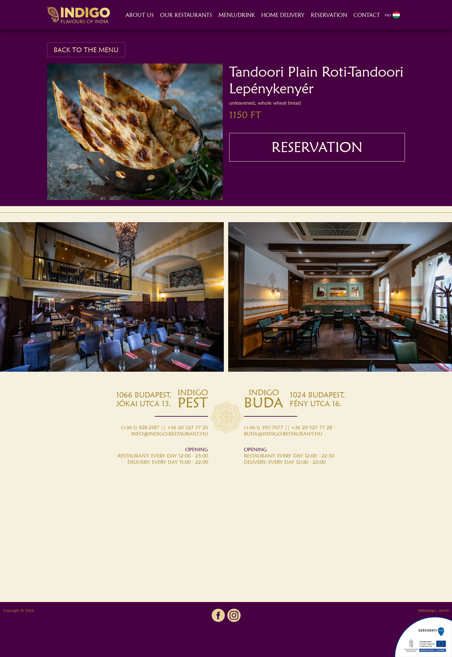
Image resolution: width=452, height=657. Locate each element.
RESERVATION (329, 15)
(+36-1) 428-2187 (140, 427)
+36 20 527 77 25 (187, 427)
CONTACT (366, 15)
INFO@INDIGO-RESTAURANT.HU (169, 434)
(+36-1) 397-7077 (263, 427)
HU (392, 15)
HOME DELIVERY (282, 15)
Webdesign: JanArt (433, 610)
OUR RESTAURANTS (186, 15)
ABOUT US (140, 15)
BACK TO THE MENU (86, 50)
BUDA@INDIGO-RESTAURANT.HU (283, 434)
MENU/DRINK (236, 15)
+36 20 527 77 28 (311, 427)
